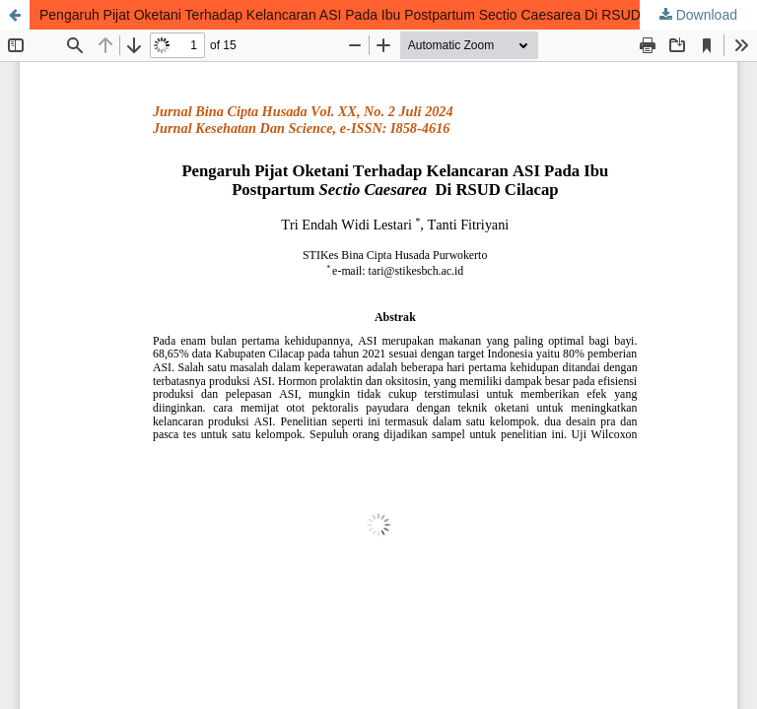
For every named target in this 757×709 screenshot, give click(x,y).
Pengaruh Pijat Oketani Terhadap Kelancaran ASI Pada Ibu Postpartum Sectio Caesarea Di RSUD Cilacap (364, 15)
